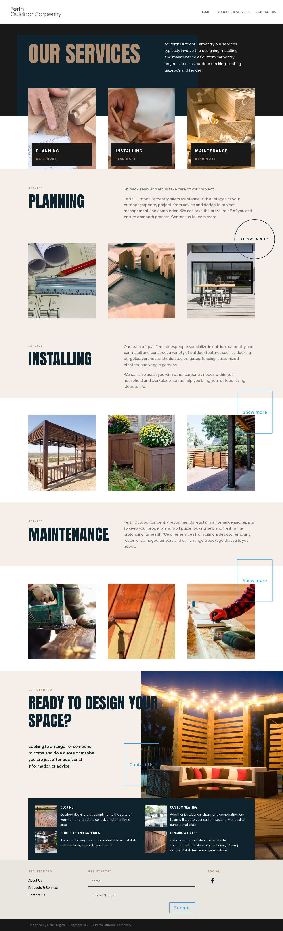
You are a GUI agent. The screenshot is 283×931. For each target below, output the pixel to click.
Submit (182, 908)
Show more (254, 239)
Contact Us (141, 765)
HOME (205, 12)
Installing (129, 151)
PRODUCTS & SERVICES (233, 12)
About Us (35, 880)
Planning (47, 151)
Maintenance (211, 151)
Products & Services (43, 887)
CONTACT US (266, 12)
